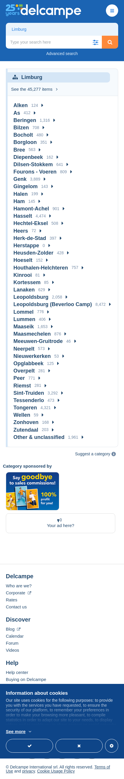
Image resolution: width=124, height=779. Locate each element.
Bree (19, 150)
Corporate (18, 592)
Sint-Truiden (28, 393)
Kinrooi (22, 275)
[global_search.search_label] (54, 42)
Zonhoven (26, 422)
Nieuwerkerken (32, 356)
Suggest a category (92, 454)
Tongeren (25, 408)
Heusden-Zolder (33, 253)
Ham (19, 201)
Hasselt (22, 216)
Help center (17, 672)
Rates (11, 599)
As (16, 113)
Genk (20, 179)
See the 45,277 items (34, 89)
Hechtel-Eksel (30, 223)
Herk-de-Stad (29, 238)
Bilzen (21, 128)
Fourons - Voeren (35, 172)
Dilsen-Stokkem (33, 164)
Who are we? (19, 585)
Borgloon (25, 142)
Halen (20, 194)
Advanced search (62, 53)
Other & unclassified (38, 437)
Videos (12, 650)
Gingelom (25, 186)
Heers (20, 231)
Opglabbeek (28, 363)
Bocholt (23, 135)
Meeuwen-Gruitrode (38, 341)
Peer (19, 378)
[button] (95, 42)
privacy (28, 771)
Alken (20, 105)
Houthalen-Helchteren (40, 268)
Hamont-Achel (31, 209)
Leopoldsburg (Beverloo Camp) (52, 304)
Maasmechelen (32, 334)
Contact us (16, 606)
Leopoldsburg (30, 297)
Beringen (24, 120)
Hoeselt (22, 260)
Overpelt (24, 371)
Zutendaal (25, 430)
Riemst (22, 386)
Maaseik (23, 327)
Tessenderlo (28, 400)
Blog (13, 629)
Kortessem (27, 282)
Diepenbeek (28, 157)
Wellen (21, 415)
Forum (12, 643)
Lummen (24, 319)
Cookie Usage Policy (56, 771)
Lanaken (24, 290)
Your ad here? (59, 523)
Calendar (15, 636)
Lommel (23, 312)
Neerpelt (23, 349)
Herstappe (26, 245)
